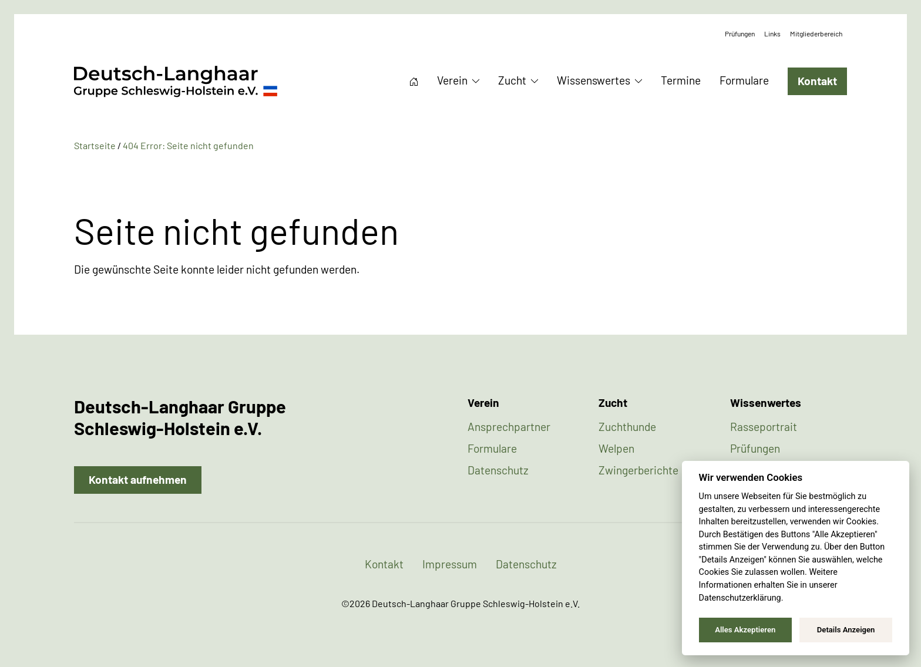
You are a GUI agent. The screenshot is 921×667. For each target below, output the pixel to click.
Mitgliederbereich (816, 33)
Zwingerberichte (638, 470)
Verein (452, 80)
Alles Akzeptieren (745, 629)
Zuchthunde (627, 426)
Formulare (744, 80)
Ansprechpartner (509, 426)
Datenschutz (498, 470)
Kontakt (817, 80)
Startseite (414, 81)
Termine (681, 80)
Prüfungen (740, 33)
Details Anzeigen (846, 629)
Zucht (512, 80)
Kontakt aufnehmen (138, 479)
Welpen (616, 448)
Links (772, 33)
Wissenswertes (593, 80)
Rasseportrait (763, 426)
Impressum (449, 564)
